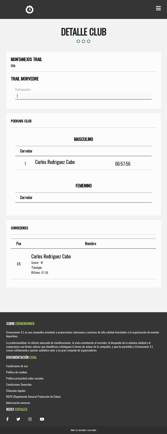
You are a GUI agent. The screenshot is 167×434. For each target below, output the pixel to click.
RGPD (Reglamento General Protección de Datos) (33, 396)
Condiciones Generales (19, 384)
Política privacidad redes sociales (25, 378)
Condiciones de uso (17, 366)
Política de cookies (16, 372)
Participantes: (23, 90)
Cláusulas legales (16, 390)
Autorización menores (18, 403)
